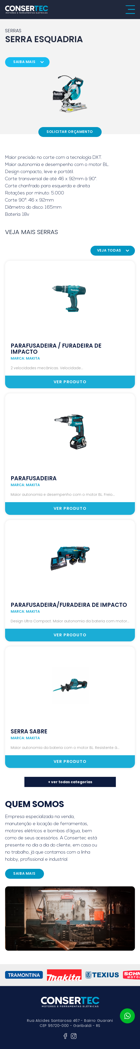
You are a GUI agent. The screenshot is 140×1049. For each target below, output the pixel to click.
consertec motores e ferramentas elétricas (26, 9)
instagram (73, 1036)
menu (130, 9)
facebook (65, 1036)
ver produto (70, 382)
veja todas (109, 250)
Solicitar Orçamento (69, 131)
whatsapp (127, 1016)
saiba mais (24, 61)
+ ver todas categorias (70, 781)
